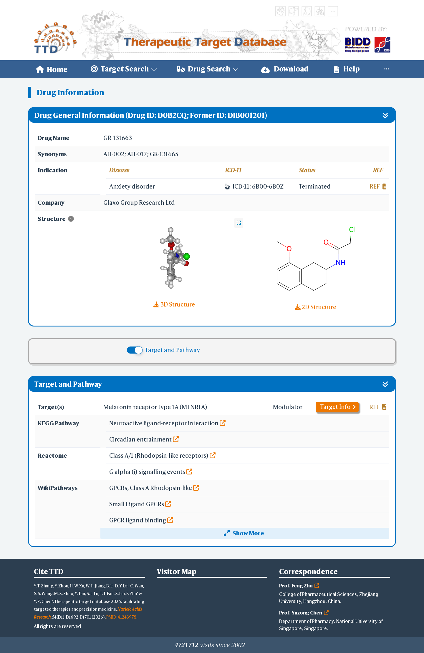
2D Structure (315, 307)
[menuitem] (51, 69)
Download (285, 69)
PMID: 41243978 (121, 616)
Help (347, 69)
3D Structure (174, 304)
